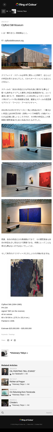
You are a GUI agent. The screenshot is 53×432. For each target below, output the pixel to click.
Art (27, 374)
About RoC (30, 424)
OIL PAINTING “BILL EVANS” (22, 371)
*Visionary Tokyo (17, 384)
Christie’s (13, 402)
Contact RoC (38, 424)
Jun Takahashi (16, 374)
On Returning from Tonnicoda (22, 392)
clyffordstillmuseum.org (14, 40)
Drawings (12, 334)
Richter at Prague (17, 381)
